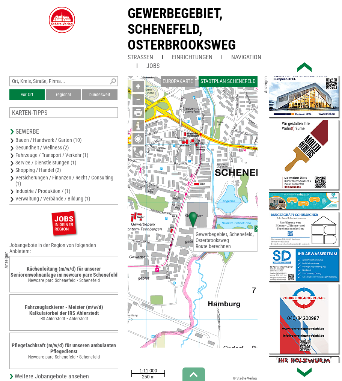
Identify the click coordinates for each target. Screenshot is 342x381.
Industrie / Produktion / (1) (42, 191)
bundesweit (99, 94)
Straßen (140, 57)
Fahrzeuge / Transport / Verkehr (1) (51, 155)
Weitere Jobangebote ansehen (52, 376)
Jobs (153, 65)
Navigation (246, 57)
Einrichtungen (192, 57)
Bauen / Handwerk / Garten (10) (48, 140)
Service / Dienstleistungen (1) (45, 163)
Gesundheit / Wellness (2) (42, 148)
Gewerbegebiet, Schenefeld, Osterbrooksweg (182, 29)
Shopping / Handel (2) (38, 170)
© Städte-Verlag (245, 378)
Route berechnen (213, 246)
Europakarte (178, 81)
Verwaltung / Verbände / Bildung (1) (52, 199)
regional (63, 94)
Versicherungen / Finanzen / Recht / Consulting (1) (64, 181)
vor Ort (27, 94)
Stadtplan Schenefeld (228, 81)
